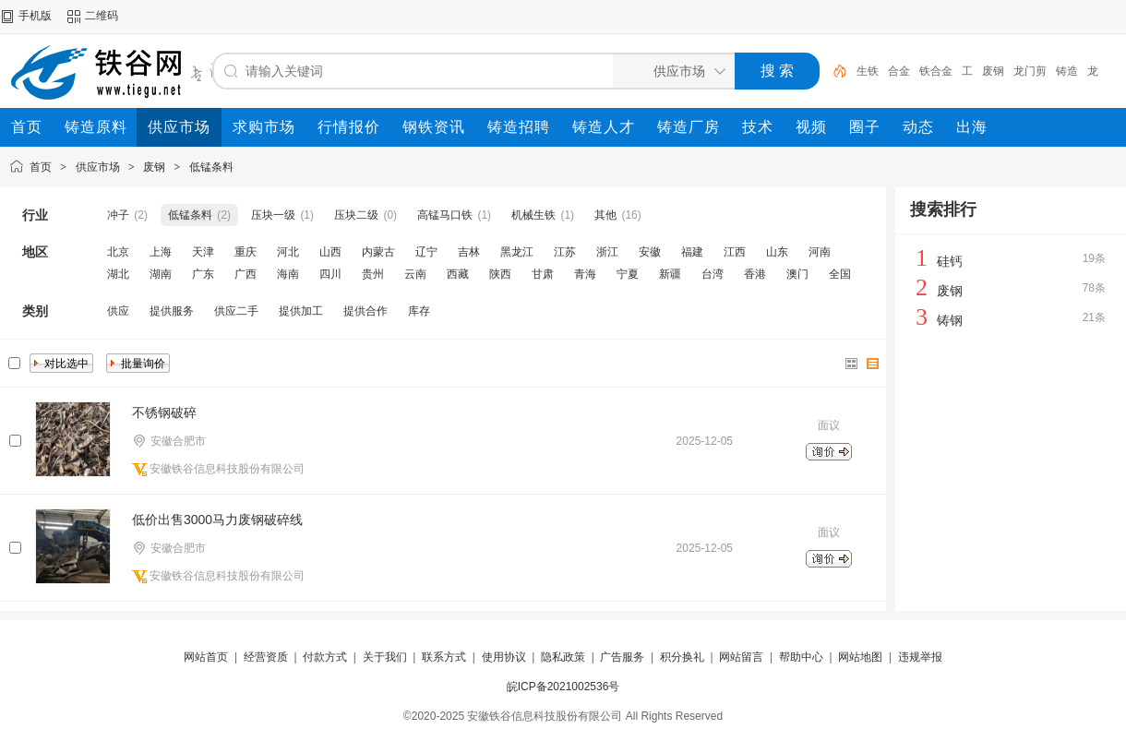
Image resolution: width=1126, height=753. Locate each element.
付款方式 (325, 657)
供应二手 (236, 311)
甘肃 (543, 274)
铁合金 (935, 71)
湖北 (118, 274)
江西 (735, 251)
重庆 (245, 251)
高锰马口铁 (445, 215)
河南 (820, 251)
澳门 (797, 274)
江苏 (565, 251)
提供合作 (365, 311)
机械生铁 (533, 215)
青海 (585, 274)
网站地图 (860, 657)
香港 (755, 274)
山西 (330, 251)
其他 (605, 215)
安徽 (650, 251)
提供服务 (172, 311)
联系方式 (444, 657)
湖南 (161, 274)
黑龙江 (516, 251)
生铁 (867, 71)
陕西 (500, 274)
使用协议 (504, 657)
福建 (692, 251)
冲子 (118, 215)
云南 (415, 274)
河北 (288, 251)
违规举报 (920, 657)
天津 (203, 251)
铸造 (1067, 71)
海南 (288, 274)
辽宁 (426, 251)
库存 (419, 311)
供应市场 (98, 167)
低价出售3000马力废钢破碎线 (217, 519)
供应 (118, 311)
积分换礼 (682, 657)
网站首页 (206, 657)
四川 (330, 274)
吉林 (469, 251)
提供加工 (301, 311)
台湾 (712, 274)
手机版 (35, 15)
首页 (41, 167)
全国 (840, 274)
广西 (245, 274)
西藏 (458, 274)
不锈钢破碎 (164, 412)
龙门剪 (1030, 71)
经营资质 (266, 657)
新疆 (670, 274)
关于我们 (385, 657)
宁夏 (628, 274)
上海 (161, 251)
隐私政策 (563, 657)
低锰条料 (211, 167)
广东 (203, 274)
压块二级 (356, 215)
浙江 (607, 251)
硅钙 (950, 261)
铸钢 (950, 320)
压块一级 (273, 215)
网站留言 (741, 657)
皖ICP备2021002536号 (563, 686)
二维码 (101, 15)
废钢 (993, 71)
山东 (777, 251)
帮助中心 (801, 657)
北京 (118, 251)
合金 (899, 71)
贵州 (373, 274)
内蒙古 (378, 251)
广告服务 (622, 657)
